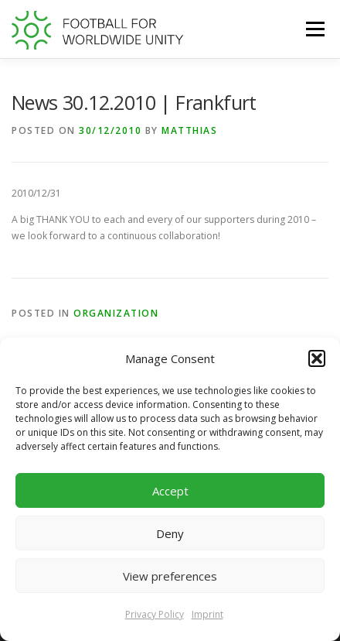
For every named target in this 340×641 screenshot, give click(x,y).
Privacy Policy (154, 614)
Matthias (189, 130)
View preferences (170, 576)
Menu (314, 29)
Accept (170, 491)
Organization (115, 313)
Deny (170, 533)
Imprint (207, 614)
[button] (317, 358)
